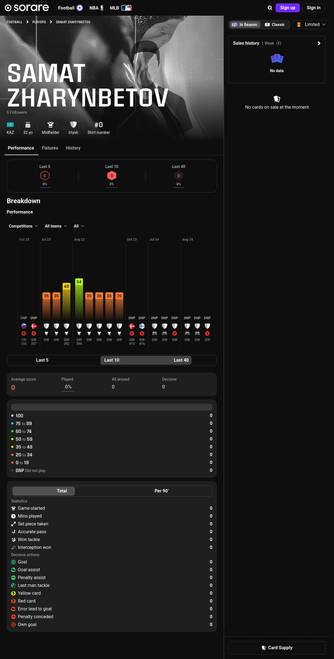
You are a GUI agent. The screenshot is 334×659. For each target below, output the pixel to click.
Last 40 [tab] (181, 360)
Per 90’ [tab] (162, 491)
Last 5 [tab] (42, 360)
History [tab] (73, 148)
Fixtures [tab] (50, 148)
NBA (96, 8)
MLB (120, 8)
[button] (270, 7)
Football (70, 8)
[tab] (274, 25)
